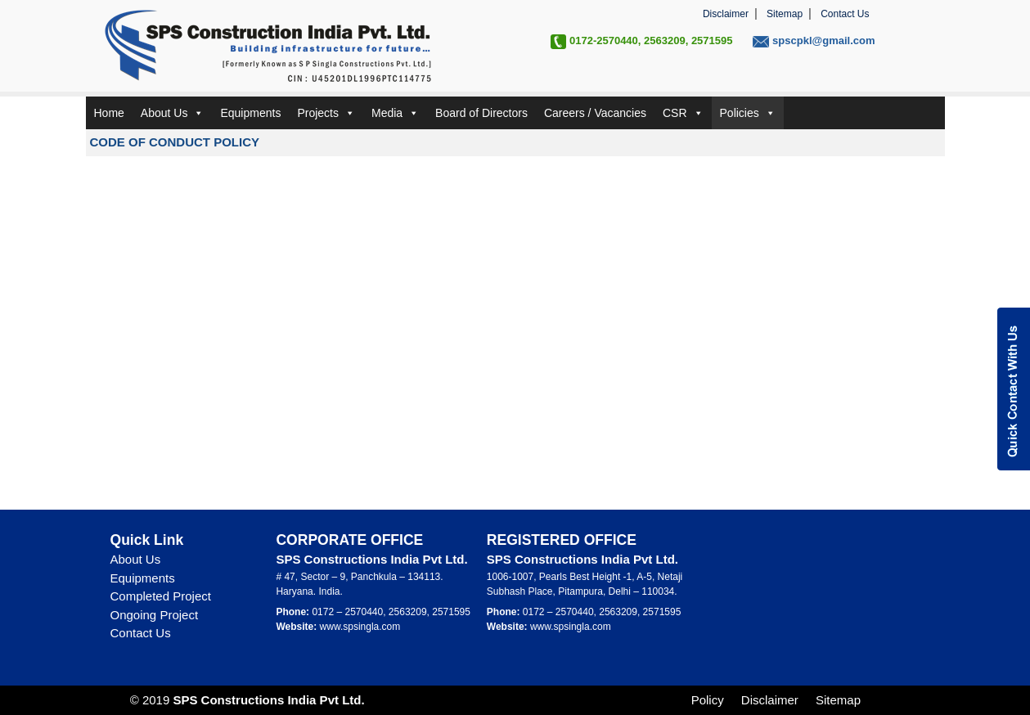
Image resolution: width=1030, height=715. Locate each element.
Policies (748, 113)
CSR (683, 113)
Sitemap (785, 14)
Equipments (250, 112)
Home (109, 112)
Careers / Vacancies (595, 112)
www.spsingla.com (360, 626)
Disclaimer (726, 14)
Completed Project (160, 596)
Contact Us (845, 14)
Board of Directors (481, 112)
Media (395, 113)
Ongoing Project (154, 615)
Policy (707, 700)
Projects (326, 113)
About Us (173, 113)
